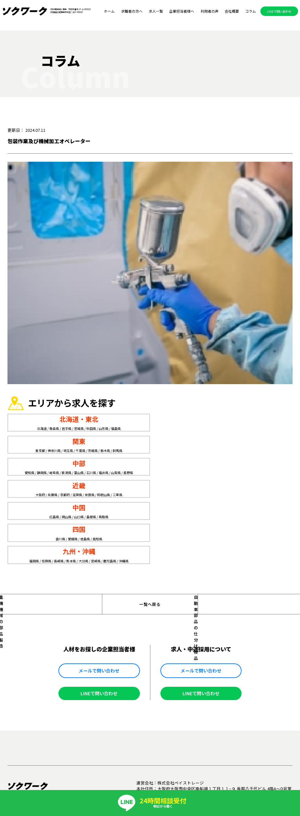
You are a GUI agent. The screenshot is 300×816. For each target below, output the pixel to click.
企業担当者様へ (181, 11)
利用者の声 (210, 11)
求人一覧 (156, 11)
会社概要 (232, 11)
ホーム (109, 11)
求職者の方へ (132, 11)
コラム (250, 11)
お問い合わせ (264, 661)
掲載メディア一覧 (227, 661)
